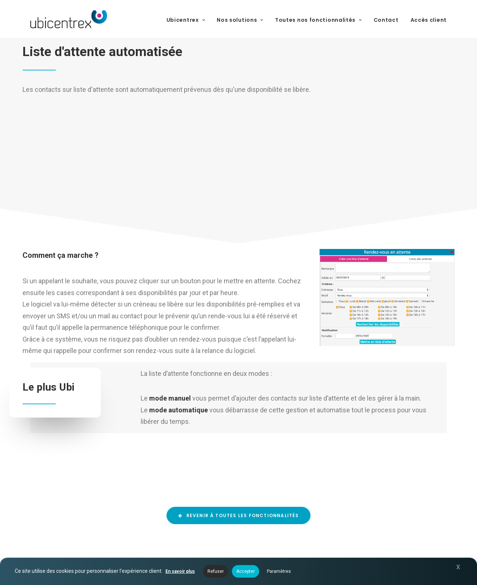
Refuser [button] (215, 571)
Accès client (429, 20)
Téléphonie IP (279, 517)
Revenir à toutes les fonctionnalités (238, 371)
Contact (386, 20)
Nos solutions (240, 20)
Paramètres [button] (279, 571)
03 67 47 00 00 (418, 464)
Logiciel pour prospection (296, 441)
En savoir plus (180, 571)
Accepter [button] (245, 571)
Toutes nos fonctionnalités (318, 20)
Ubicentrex (186, 20)
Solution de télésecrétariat (297, 430)
